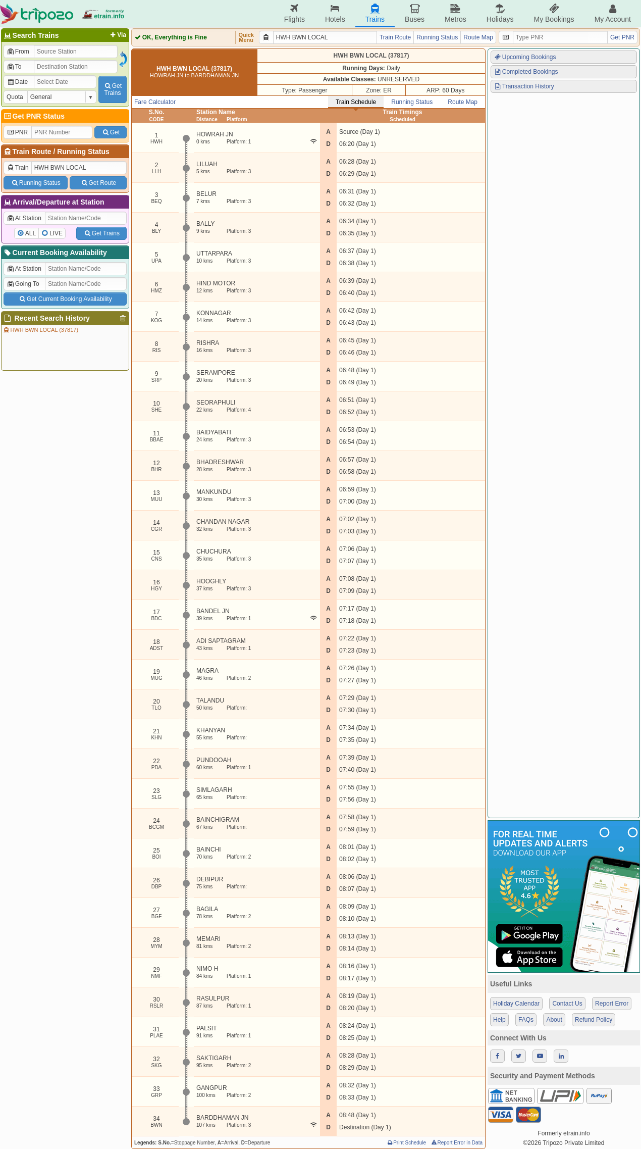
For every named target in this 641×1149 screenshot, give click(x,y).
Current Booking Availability (55, 252)
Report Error (611, 1003)
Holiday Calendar (516, 1003)
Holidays (500, 13)
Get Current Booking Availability (65, 299)
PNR (17, 132)
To (14, 66)
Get (110, 132)
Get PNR (622, 37)
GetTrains (112, 89)
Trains (375, 13)
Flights (294, 13)
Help (499, 1019)
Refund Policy (593, 1019)
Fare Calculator (155, 102)
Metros (455, 13)
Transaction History (524, 86)
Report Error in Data (457, 1142)
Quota (15, 97)
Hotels (335, 13)
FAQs (525, 1019)
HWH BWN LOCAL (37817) (40, 330)
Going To (23, 283)
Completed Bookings (526, 71)
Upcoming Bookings (525, 57)
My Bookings (553, 13)
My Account (613, 13)
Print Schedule (406, 1142)
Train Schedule (356, 102)
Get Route (98, 182)
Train (18, 167)
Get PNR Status (34, 116)
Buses (414, 13)
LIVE (56, 233)
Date (17, 81)
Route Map (478, 37)
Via (117, 34)
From (18, 51)
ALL (30, 233)
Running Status (83, 151)
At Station (24, 218)
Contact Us (567, 1003)
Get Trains (101, 233)
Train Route (32, 151)
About (554, 1019)
